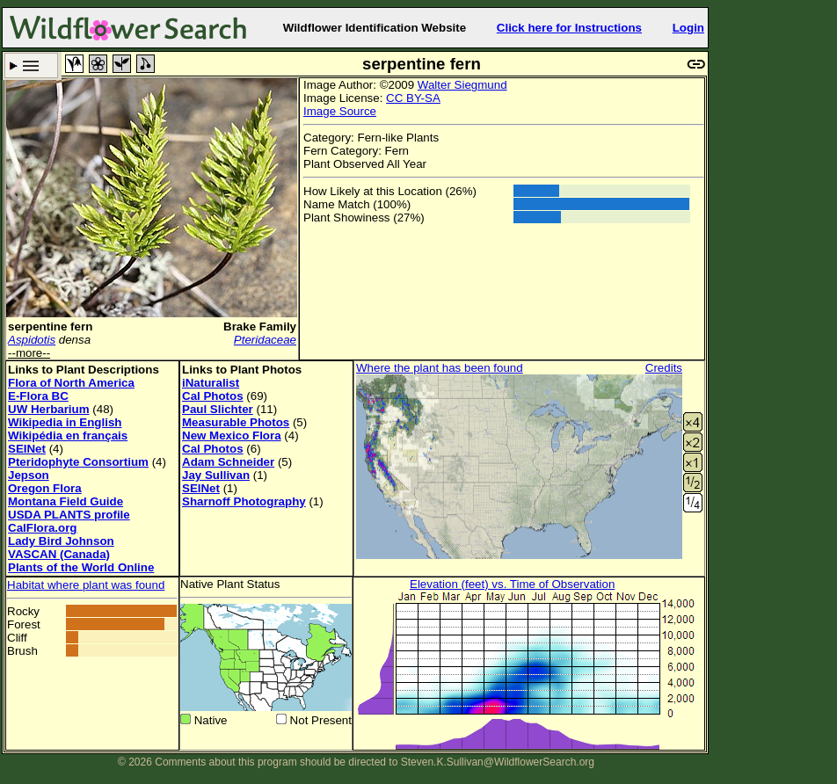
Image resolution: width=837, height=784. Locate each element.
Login (688, 27)
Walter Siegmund (462, 84)
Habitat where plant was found (85, 585)
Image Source (339, 111)
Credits (663, 367)
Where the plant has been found (439, 367)
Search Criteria (31, 65)
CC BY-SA (413, 98)
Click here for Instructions (569, 27)
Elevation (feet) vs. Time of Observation (512, 584)
